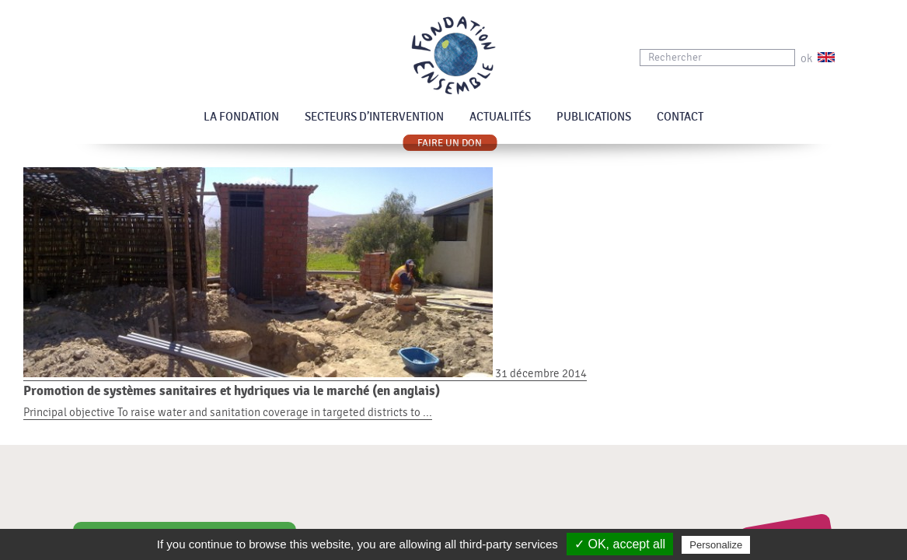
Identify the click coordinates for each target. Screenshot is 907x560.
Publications (593, 117)
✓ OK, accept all (619, 544)
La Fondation (241, 117)
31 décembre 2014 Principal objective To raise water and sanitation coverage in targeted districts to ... (453, 393)
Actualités (500, 117)
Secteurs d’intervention (374, 117)
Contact (680, 117)
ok (806, 58)
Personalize (715, 545)
